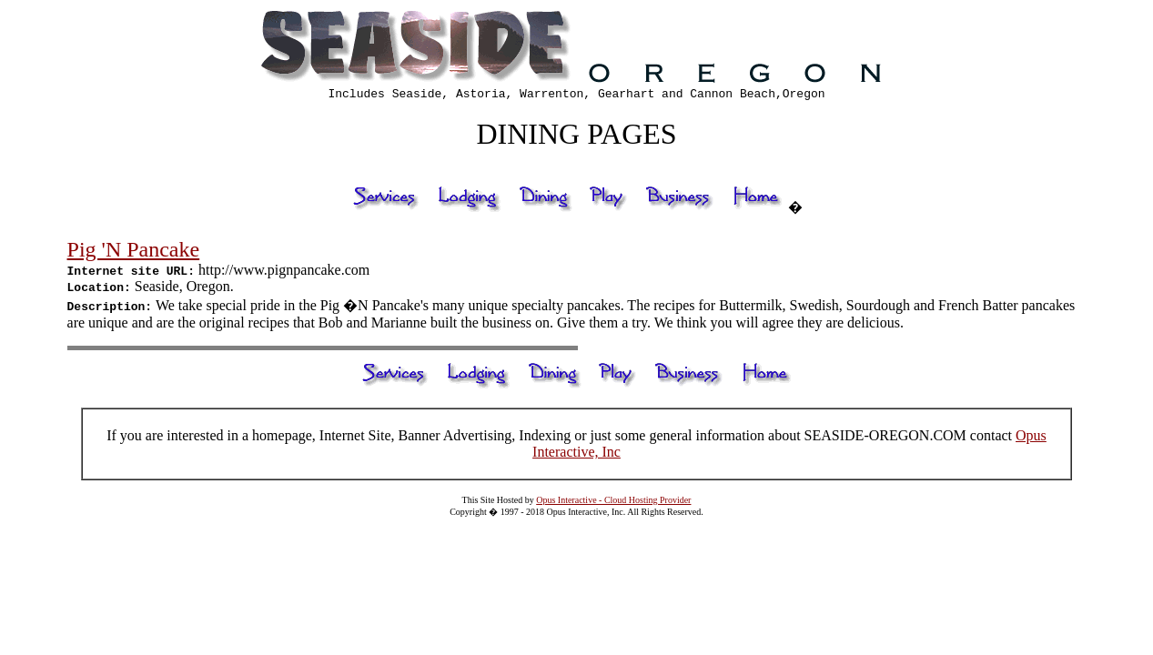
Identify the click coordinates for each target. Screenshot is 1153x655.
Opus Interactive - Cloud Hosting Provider (613, 503)
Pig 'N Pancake (133, 252)
